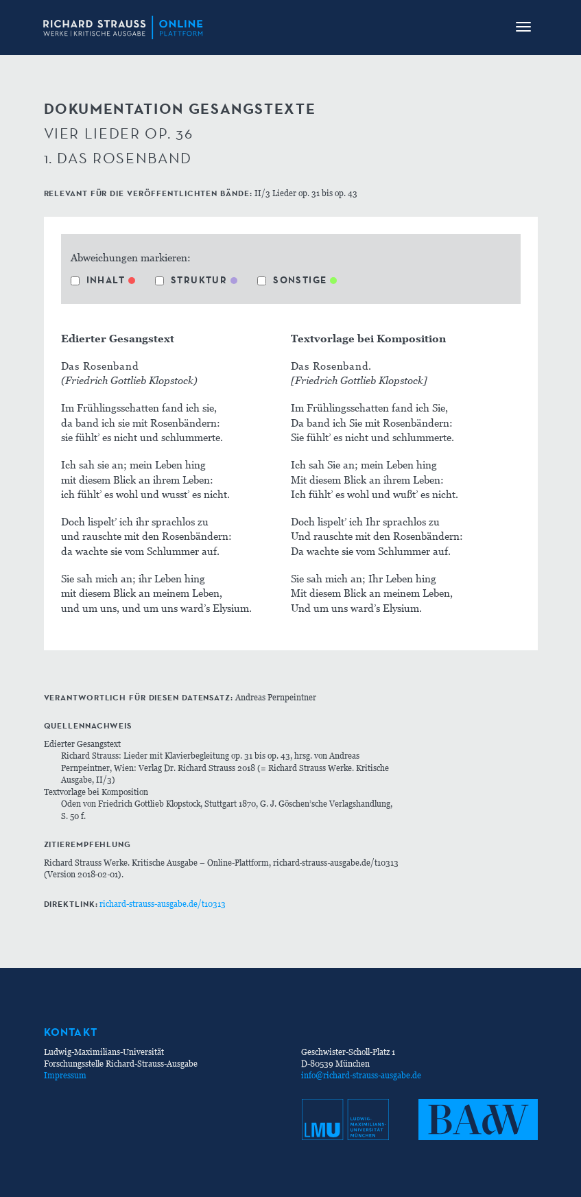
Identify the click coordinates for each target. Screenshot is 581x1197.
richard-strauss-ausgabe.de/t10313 (162, 904)
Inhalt (98, 280)
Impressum (65, 1075)
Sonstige (292, 280)
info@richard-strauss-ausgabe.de (361, 1075)
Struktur (191, 280)
